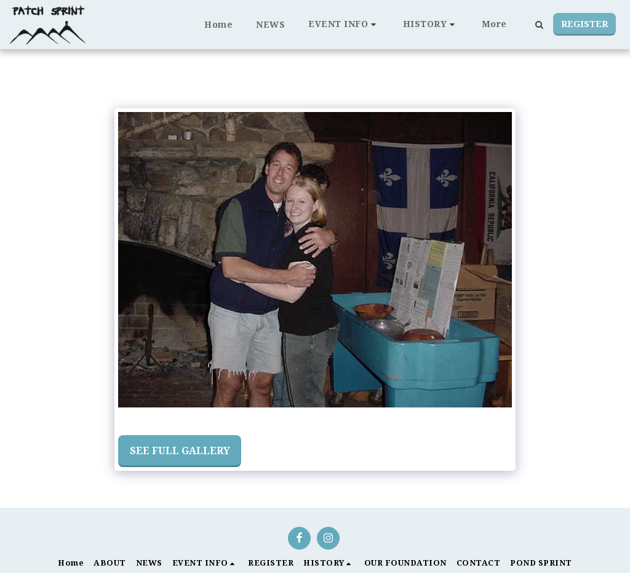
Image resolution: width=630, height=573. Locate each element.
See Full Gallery (180, 450)
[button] (344, 24)
